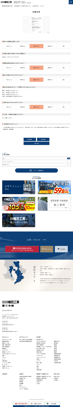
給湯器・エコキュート (7, 366)
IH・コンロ (4, 364)
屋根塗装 (4, 348)
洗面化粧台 (4, 361)
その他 (37, 383)
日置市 (55, 348)
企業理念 (21, 381)
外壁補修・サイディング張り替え (43, 346)
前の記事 (30, 139)
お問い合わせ (57, 376)
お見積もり (56, 378)
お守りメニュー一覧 (6, 339)
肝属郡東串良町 (57, 353)
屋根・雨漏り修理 (6, 345)
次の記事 (43, 139)
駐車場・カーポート (6, 352)
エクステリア (5, 350)
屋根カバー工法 (5, 343)
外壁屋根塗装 (39, 380)
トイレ (3, 359)
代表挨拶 (21, 380)
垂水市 (55, 350)
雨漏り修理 (38, 352)
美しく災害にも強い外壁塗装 (25, 339)
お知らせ (38, 381)
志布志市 (56, 361)
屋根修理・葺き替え (40, 343)
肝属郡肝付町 (57, 355)
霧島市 (55, 345)
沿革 (20, 385)
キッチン (4, 357)
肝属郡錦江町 (57, 357)
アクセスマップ (22, 387)
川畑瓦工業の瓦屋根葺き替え (25, 341)
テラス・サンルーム (40, 357)
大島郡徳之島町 (57, 362)
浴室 (3, 355)
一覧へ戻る (36, 143)
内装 (37, 368)
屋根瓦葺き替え (5, 341)
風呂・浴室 (38, 362)
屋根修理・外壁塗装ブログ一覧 (43, 376)
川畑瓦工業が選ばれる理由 (25, 376)
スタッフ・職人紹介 (23, 389)
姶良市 (55, 346)
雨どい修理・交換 (40, 348)
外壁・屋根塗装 (5, 346)
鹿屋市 (55, 352)
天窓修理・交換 (39, 350)
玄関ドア (38, 359)
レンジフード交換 (6, 362)
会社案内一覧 (22, 378)
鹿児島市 (56, 343)
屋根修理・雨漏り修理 (41, 378)
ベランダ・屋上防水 (40, 353)
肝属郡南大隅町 (57, 359)
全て (36, 158)
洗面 (37, 366)
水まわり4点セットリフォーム (9, 353)
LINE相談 (56, 380)
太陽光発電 (38, 369)
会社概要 (21, 383)
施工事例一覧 (39, 339)
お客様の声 (4, 374)
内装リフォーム (5, 368)
